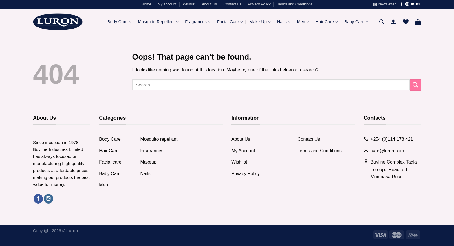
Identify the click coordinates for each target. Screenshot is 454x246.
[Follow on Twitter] (412, 4)
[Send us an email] (418, 4)
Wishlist (189, 4)
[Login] (393, 21)
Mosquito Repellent (158, 22)
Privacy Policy (259, 4)
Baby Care (356, 22)
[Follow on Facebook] (401, 4)
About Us (209, 4)
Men (303, 22)
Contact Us (232, 4)
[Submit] (415, 85)
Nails (284, 22)
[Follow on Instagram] (407, 4)
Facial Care (230, 22)
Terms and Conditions (294, 4)
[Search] (381, 21)
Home (146, 4)
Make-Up (260, 22)
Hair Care (327, 22)
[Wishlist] (406, 21)
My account (167, 4)
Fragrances (197, 22)
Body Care (119, 22)
